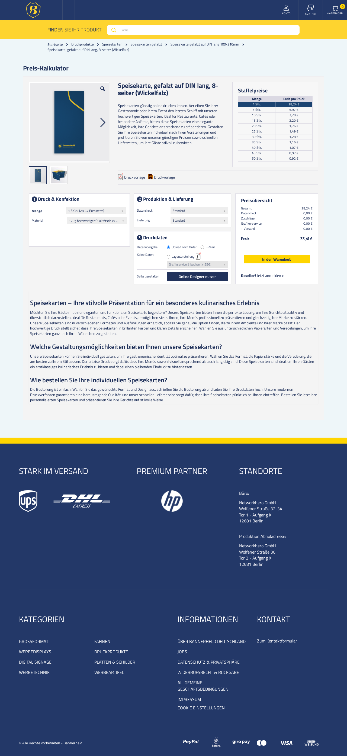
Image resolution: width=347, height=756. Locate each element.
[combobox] (203, 30)
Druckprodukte (82, 44)
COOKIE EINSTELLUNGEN (201, 708)
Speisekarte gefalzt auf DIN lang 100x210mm (205, 44)
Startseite (55, 44)
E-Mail (210, 247)
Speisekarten (112, 44)
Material (37, 220)
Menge (37, 211)
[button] (103, 93)
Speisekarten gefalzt (146, 44)
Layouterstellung (183, 256)
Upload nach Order (184, 247)
